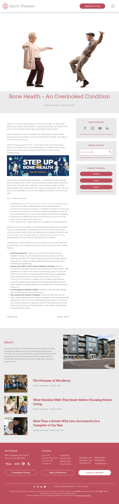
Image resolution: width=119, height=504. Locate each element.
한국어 (106, 491)
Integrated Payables (83, 495)
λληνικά (98, 491)
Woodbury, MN (85, 460)
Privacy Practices (69, 495)
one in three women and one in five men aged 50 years (44, 203)
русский (86, 491)
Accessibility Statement (54, 495)
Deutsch (46, 491)
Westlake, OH (85, 463)
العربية (74, 491)
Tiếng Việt (60, 491)
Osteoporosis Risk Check (53, 235)
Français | (31, 491)
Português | (39, 491)
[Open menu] (113, 6)
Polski (92, 491)
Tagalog (53, 491)
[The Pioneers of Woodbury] (15, 383)
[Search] (96, 152)
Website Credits (39, 495)
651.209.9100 (99, 460)
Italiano (68, 491)
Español (12, 491)
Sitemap (29, 495)
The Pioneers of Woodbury (51, 381)
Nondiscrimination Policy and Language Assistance (59, 493)
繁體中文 (79, 491)
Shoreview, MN (85, 458)
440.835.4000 (100, 463)
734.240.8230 (65, 464)
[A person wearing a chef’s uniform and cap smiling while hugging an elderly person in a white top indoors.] (15, 426)
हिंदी (102, 491)
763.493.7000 (65, 458)
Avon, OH (46, 455)
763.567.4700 (65, 461)
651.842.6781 (99, 458)
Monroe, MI (46, 463)
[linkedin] (107, 129)
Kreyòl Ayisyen (21, 491)
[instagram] (92, 129)
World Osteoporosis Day (17, 139)
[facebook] (85, 129)
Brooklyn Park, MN (49, 458)
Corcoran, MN (47, 461)
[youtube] (99, 129)
